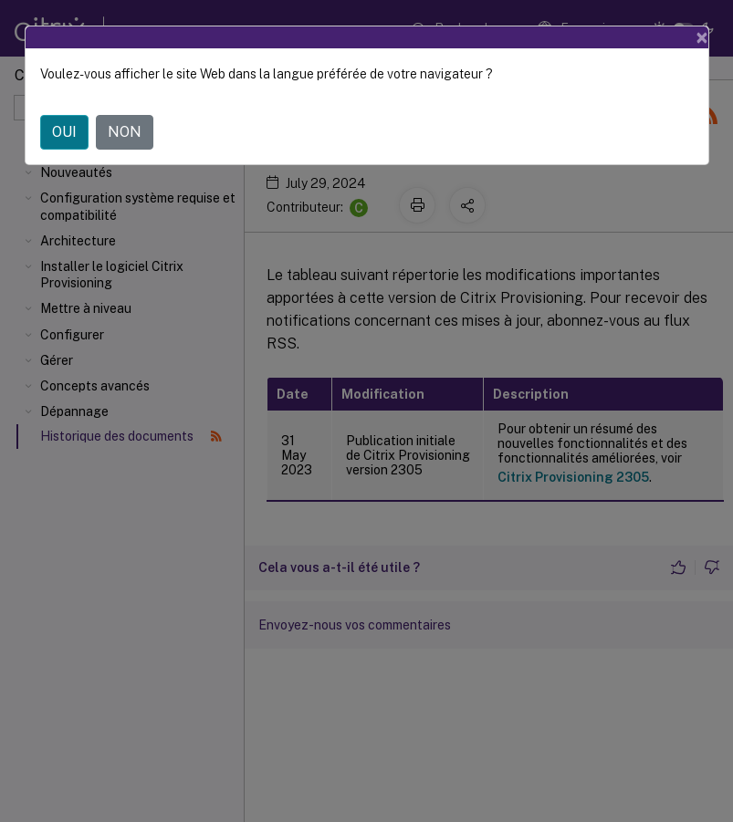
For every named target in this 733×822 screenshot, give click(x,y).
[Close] (702, 37)
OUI (64, 131)
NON (124, 131)
